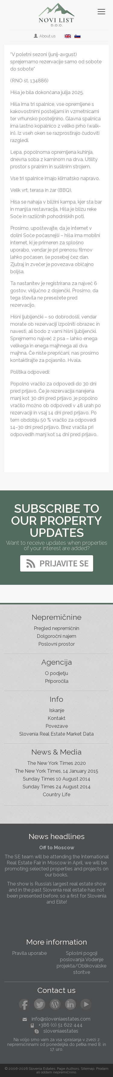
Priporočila (56, 681)
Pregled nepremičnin (56, 628)
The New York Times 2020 (56, 763)
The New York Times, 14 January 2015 (56, 771)
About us (45, 36)
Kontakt (56, 718)
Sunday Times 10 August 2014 (56, 779)
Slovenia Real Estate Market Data (56, 734)
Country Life (56, 794)
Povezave (57, 726)
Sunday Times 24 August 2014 (57, 787)
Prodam (102, 1068)
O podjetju (56, 673)
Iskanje (56, 710)
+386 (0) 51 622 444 (61, 1025)
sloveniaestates (60, 1031)
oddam (46, 1072)
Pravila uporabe (29, 953)
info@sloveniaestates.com (61, 1019)
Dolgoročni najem (56, 636)
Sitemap (87, 1068)
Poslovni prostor (56, 644)
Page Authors (68, 1068)
